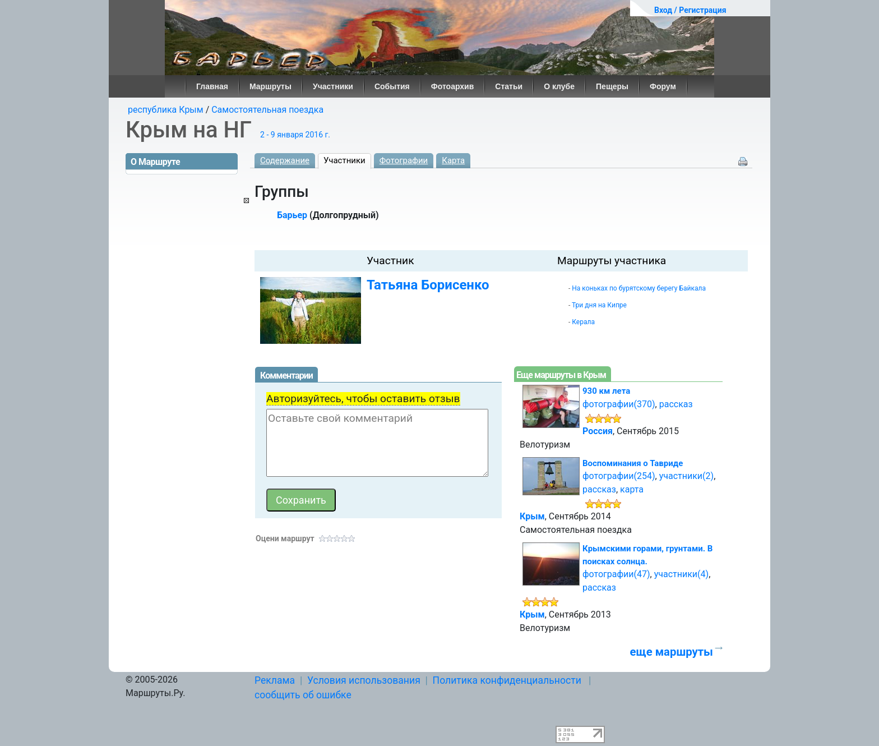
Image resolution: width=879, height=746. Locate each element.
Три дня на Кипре (599, 305)
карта (632, 489)
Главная (212, 86)
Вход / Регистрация (690, 10)
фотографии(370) (618, 404)
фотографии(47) (616, 574)
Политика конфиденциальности (507, 680)
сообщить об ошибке (303, 695)
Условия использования (363, 680)
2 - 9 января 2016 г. (295, 134)
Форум (663, 86)
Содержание (284, 160)
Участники (333, 86)
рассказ (676, 404)
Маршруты (270, 86)
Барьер (292, 215)
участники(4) (681, 574)
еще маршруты (671, 651)
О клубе (559, 86)
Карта (453, 160)
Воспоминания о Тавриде (632, 463)
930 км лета (606, 391)
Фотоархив (452, 86)
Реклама (275, 680)
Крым (532, 516)
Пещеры (612, 86)
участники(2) (686, 476)
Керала (583, 322)
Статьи (508, 86)
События (392, 86)
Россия (597, 431)
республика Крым (165, 109)
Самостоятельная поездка (267, 109)
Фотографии (404, 160)
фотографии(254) (618, 476)
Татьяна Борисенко (428, 285)
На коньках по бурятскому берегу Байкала (639, 288)
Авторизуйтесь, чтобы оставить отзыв (363, 398)
